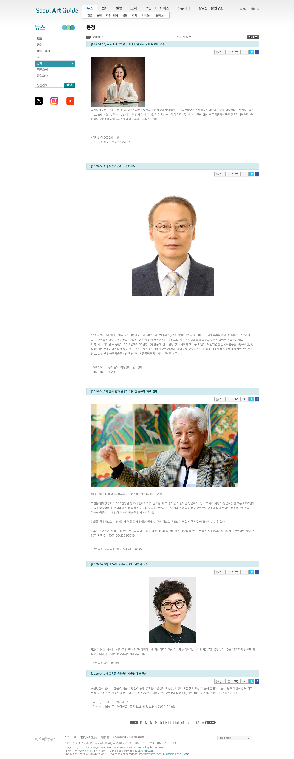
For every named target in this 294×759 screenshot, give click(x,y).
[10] (188, 722)
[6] (167, 722)
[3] (152, 722)
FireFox (178, 754)
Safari (186, 754)
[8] (177, 722)
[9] (182, 722)
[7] (172, 722)
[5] (162, 722)
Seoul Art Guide (145, 751)
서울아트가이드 (85, 751)
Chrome (170, 754)
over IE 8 (160, 754)
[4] (157, 722)
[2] (147, 722)
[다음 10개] (200, 722)
